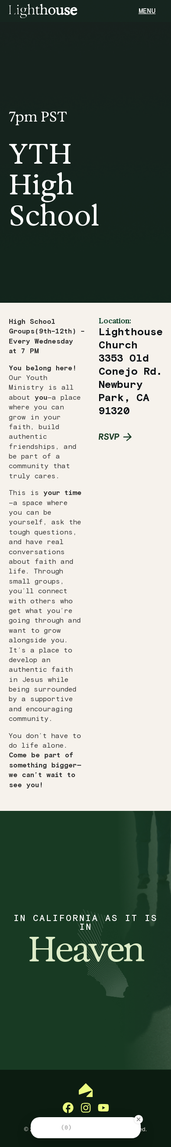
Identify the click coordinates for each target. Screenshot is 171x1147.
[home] (43, 11)
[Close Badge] (138, 1119)
